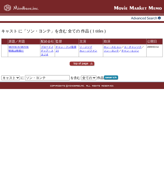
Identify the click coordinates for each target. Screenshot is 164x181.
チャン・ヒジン (130, 50)
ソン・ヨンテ (111, 50)
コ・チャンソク (133, 47)
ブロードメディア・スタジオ (47, 51)
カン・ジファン (88, 50)
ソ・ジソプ (85, 47)
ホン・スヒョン (112, 47)
